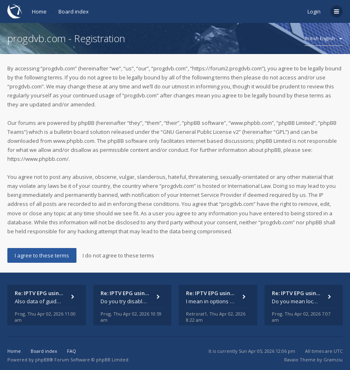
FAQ (71, 351)
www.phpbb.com (73, 140)
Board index (73, 11)
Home (39, 11)
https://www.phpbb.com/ (38, 158)
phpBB (42, 359)
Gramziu (333, 359)
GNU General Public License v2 (201, 131)
